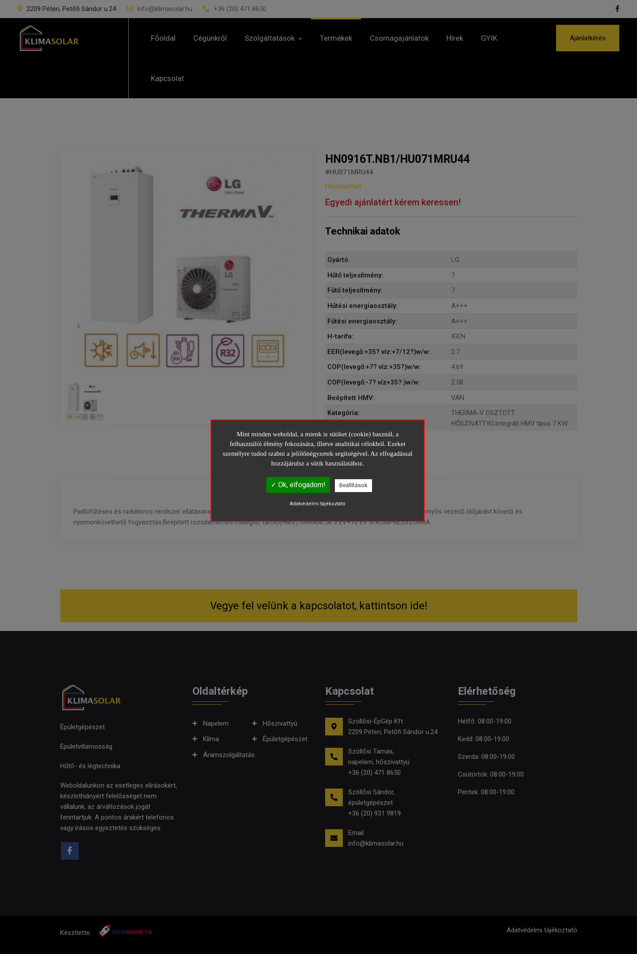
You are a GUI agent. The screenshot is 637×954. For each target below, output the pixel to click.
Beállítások (353, 485)
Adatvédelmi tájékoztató (317, 504)
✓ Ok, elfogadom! (298, 485)
